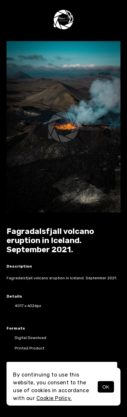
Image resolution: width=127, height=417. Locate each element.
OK (105, 387)
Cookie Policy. (54, 398)
